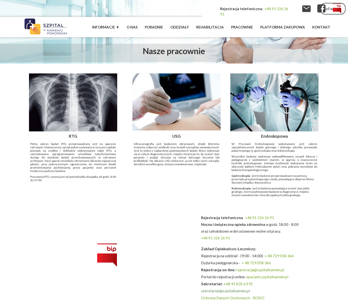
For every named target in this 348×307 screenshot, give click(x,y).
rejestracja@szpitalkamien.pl (260, 269)
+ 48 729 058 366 (256, 262)
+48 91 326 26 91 (259, 217)
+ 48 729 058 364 (279, 255)
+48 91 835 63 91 (238, 283)
